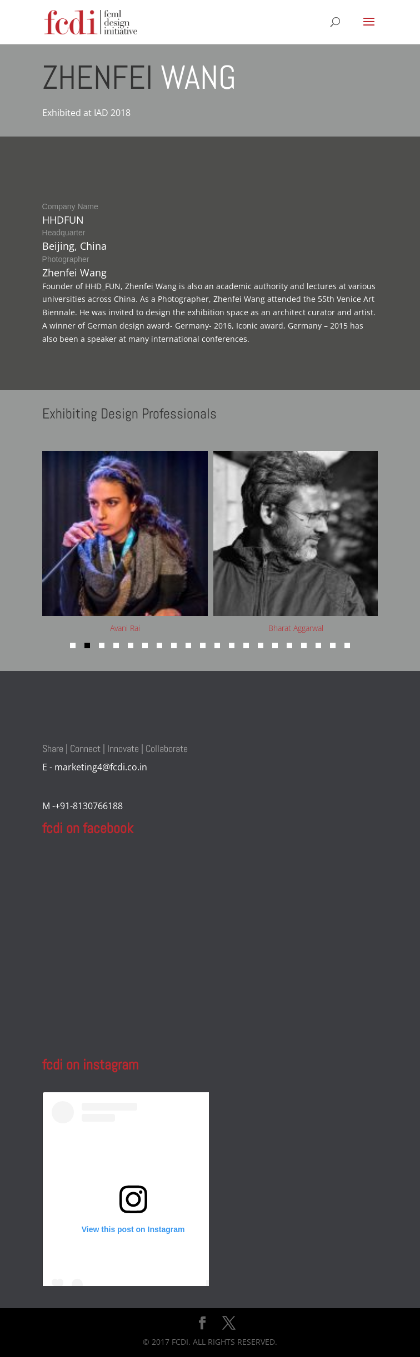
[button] (73, 645)
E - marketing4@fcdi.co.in (94, 767)
